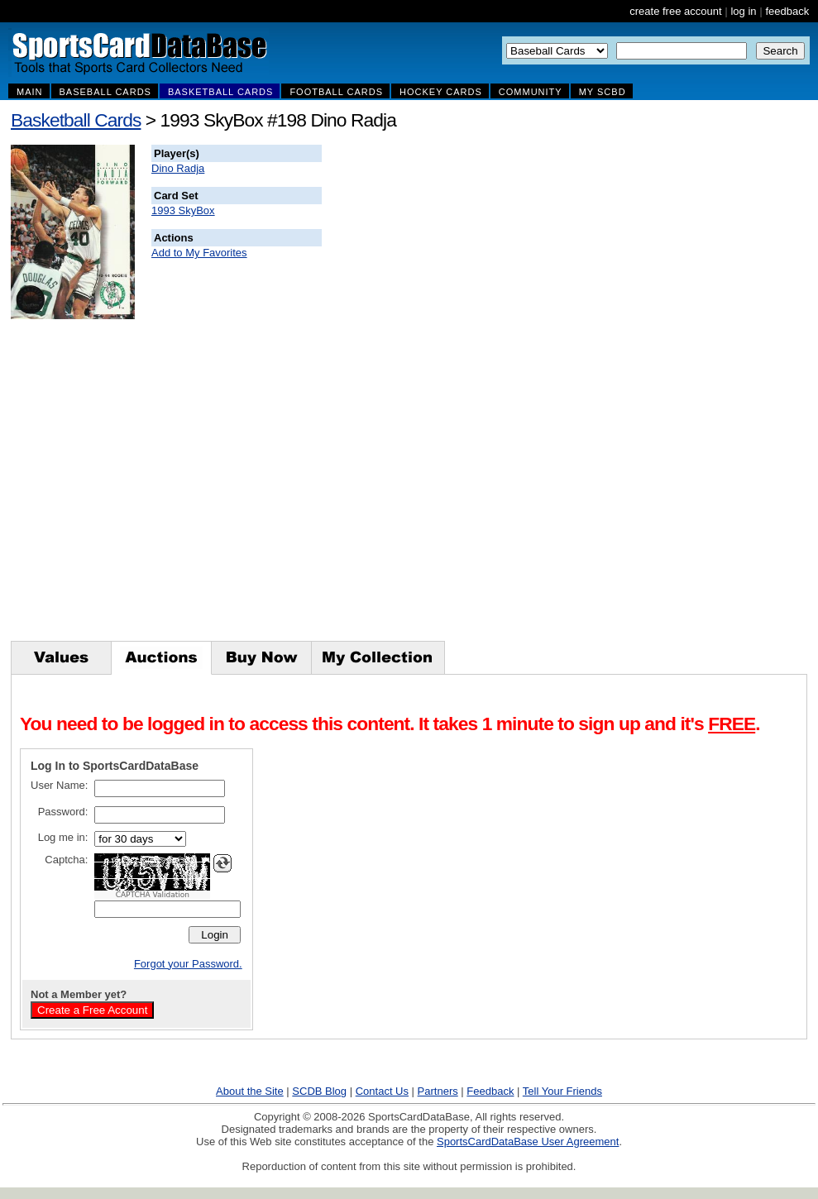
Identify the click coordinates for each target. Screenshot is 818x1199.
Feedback (490, 1091)
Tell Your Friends (562, 1091)
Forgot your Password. (188, 964)
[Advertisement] (621, 393)
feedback (787, 11)
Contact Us (382, 1091)
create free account (675, 11)
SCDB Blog (319, 1091)
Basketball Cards (76, 120)
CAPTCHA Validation (152, 895)
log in (743, 11)
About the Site (250, 1091)
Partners (438, 1091)
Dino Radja (177, 168)
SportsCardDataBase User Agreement (528, 1141)
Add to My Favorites (199, 252)
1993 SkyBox (183, 210)
